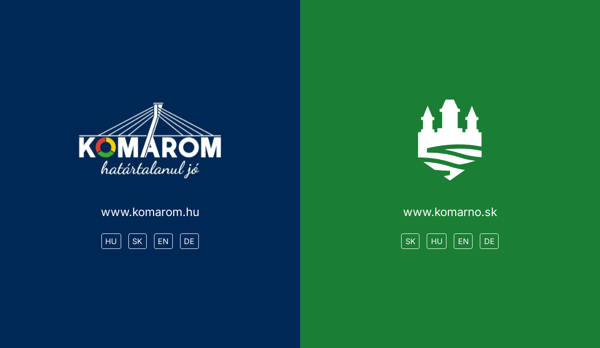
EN (163, 241)
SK (137, 241)
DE (189, 241)
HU (111, 241)
